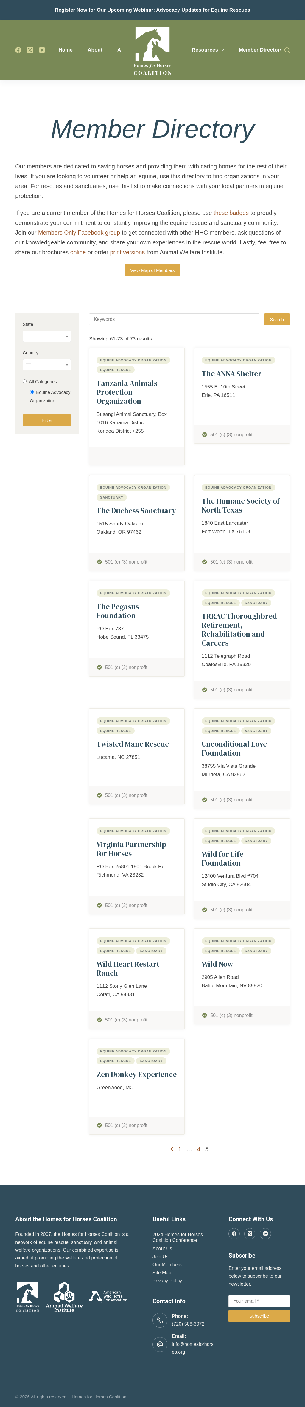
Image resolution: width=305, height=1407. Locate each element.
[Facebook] (18, 50)
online (78, 252)
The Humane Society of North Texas (241, 505)
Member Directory (261, 50)
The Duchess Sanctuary (136, 510)
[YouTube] (42, 50)
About (95, 50)
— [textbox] (28, 334)
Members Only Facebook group (80, 232)
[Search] (287, 50)
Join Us (160, 1256)
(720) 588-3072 (188, 1323)
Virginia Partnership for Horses (131, 848)
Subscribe (259, 1315)
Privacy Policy (167, 1280)
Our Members (167, 1264)
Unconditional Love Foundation (234, 748)
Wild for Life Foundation (222, 858)
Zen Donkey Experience (137, 1074)
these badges (231, 213)
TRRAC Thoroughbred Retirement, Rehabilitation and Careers (239, 629)
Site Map (161, 1272)
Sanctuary (111, 497)
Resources (209, 50)
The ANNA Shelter (232, 374)
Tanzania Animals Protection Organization (127, 392)
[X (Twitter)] (30, 50)
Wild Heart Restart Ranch (128, 968)
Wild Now (217, 964)
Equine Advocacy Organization (133, 360)
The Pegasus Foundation (118, 610)
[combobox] (47, 336)
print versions (128, 252)
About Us (162, 1248)
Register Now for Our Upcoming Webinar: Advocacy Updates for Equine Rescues (152, 10)
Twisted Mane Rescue (133, 744)
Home (65, 50)
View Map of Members (152, 270)
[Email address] (259, 1301)
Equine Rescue (115, 370)
